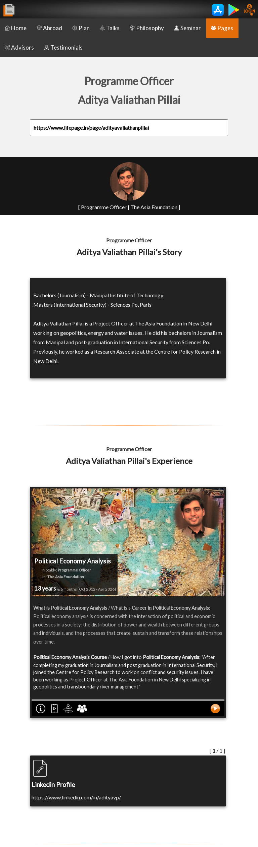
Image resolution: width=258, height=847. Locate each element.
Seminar (187, 28)
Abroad (49, 28)
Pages (222, 28)
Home (16, 28)
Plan (81, 28)
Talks (110, 28)
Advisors (19, 47)
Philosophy (147, 28)
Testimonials (63, 47)
